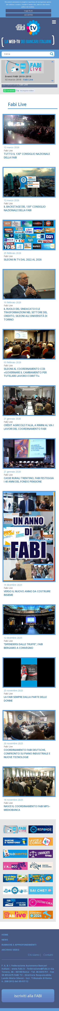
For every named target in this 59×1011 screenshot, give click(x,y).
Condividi (9, 90)
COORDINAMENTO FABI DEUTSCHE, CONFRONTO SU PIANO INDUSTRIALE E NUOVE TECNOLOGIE (27, 753)
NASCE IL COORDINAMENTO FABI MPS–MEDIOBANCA (27, 808)
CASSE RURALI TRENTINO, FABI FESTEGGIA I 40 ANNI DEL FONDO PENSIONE (29, 479)
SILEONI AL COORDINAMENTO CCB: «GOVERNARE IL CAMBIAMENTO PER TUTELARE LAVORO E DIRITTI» (25, 372)
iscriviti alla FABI (28, 995)
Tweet (17, 90)
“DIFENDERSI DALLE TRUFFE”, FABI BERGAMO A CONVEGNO (23, 646)
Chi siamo (33, 955)
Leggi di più (28, 11)
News (5, 939)
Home (5, 934)
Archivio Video (10, 949)
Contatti (48, 955)
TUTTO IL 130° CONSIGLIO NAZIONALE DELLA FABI (27, 155)
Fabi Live (23, 84)
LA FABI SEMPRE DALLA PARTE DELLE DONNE (25, 698)
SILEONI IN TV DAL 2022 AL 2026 (23, 259)
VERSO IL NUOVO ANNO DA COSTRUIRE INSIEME (27, 593)
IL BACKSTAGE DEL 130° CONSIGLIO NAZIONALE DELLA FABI (25, 208)
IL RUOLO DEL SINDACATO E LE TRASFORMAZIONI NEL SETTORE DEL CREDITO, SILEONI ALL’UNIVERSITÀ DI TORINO (25, 314)
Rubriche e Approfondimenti (19, 944)
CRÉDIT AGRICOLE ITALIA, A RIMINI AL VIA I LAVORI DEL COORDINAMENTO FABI (29, 427)
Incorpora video (27, 90)
